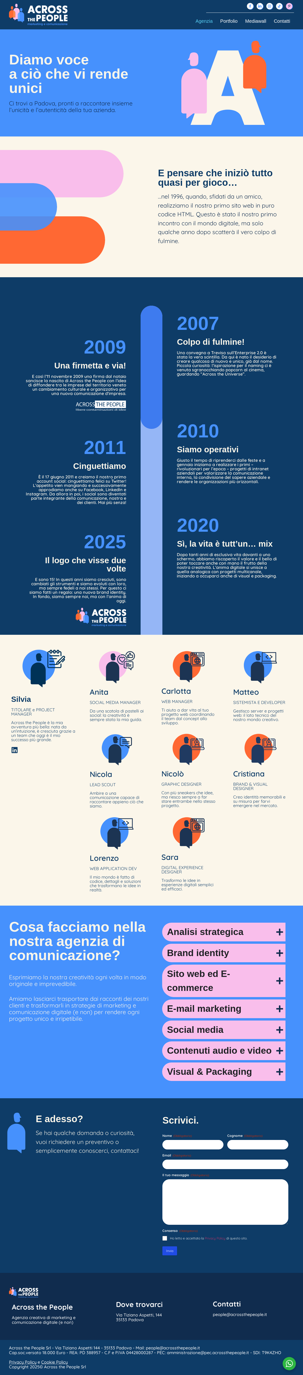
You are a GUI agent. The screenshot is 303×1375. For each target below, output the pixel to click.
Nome (177, 1136)
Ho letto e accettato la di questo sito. (208, 1238)
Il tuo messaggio (185, 1175)
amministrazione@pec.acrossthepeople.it (208, 1352)
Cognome (245, 1136)
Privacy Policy (215, 1238)
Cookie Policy (54, 1362)
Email (176, 1155)
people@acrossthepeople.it (69, 1167)
